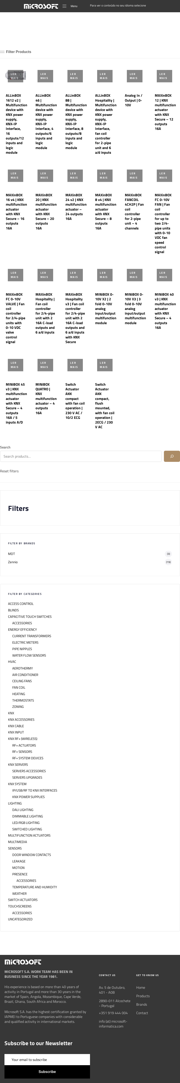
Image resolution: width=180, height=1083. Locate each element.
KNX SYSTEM (17, 784)
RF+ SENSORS (22, 751)
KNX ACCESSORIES (21, 719)
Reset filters (9, 471)
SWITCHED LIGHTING (27, 829)
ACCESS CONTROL (20, 603)
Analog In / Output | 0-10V (133, 100)
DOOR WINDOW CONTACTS (31, 854)
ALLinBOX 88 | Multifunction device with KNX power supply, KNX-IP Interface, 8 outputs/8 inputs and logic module (76, 121)
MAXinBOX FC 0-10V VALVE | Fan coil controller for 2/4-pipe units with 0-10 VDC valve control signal (15, 318)
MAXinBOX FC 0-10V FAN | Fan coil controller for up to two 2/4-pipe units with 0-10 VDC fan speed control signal (163, 223)
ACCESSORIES (22, 623)
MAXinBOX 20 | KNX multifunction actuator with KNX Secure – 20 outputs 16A (46, 211)
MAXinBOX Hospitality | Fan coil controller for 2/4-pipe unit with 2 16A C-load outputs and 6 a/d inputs (45, 313)
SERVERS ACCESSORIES (29, 771)
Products (143, 995)
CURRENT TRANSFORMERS (31, 636)
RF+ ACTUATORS (24, 745)
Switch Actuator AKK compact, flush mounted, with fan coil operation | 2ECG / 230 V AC (104, 406)
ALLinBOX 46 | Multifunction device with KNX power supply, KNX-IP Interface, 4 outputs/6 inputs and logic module (46, 121)
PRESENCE (19, 874)
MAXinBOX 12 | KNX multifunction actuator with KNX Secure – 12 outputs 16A (165, 112)
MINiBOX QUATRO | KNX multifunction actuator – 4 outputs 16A (46, 399)
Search (5, 447)
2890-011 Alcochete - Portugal (114, 1003)
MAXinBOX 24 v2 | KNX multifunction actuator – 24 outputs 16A (76, 206)
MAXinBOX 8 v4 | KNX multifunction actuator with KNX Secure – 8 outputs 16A (105, 211)
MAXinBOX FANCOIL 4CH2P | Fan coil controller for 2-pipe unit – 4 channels (134, 211)
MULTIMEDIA (17, 841)
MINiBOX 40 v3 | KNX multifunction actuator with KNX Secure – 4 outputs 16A (165, 311)
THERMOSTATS (23, 700)
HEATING (18, 694)
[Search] (172, 456)
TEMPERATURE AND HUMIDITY (34, 887)
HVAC (12, 661)
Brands (141, 1004)
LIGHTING (15, 803)
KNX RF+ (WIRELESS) (22, 738)
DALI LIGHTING (22, 809)
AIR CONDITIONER (25, 674)
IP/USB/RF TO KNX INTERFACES (34, 790)
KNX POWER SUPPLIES (28, 796)
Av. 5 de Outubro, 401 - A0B (112, 990)
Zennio (13, 562)
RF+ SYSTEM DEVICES (27, 758)
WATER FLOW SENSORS (29, 655)
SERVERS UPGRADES (27, 777)
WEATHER (19, 893)
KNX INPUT (16, 732)
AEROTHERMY (22, 668)
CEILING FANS (22, 681)
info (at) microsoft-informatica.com (113, 1024)
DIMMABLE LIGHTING (27, 816)
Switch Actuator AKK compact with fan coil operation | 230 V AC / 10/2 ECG (75, 401)
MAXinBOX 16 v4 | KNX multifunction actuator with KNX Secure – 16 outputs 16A (16, 211)
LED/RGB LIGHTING (26, 822)
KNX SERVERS (18, 764)
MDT (11, 553)
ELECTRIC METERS (25, 642)
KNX (11, 713)
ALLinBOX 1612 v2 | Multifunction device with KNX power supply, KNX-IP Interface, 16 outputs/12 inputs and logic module (16, 124)
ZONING (18, 706)
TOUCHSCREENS (19, 906)
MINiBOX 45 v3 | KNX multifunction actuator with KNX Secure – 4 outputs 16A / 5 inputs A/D (16, 403)
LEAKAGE (18, 861)
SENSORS (15, 848)
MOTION (18, 867)
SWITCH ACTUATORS (23, 899)
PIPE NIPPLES (22, 649)
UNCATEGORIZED (20, 919)
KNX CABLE (16, 726)
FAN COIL (18, 687)
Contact (142, 1012)
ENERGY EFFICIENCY (22, 629)
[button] (15, 52)
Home (140, 987)
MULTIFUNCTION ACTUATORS (29, 835)
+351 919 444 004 (113, 1012)
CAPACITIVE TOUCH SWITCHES (30, 616)
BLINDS (13, 610)
